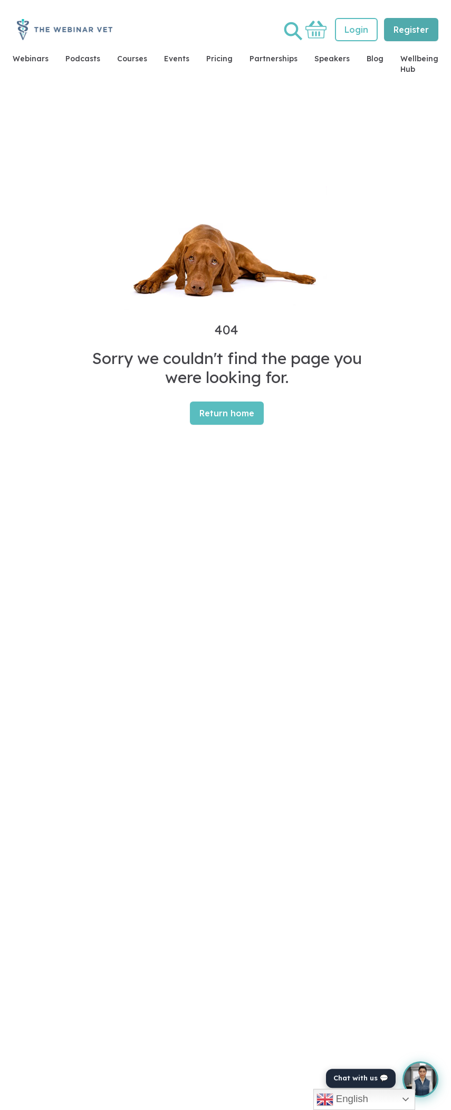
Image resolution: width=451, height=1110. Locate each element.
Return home (226, 413)
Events (176, 58)
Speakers (332, 58)
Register (411, 29)
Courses (132, 58)
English (342, 1099)
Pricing (219, 58)
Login (356, 29)
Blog (375, 58)
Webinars (31, 58)
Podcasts (82, 58)
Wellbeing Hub (419, 64)
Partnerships (274, 58)
